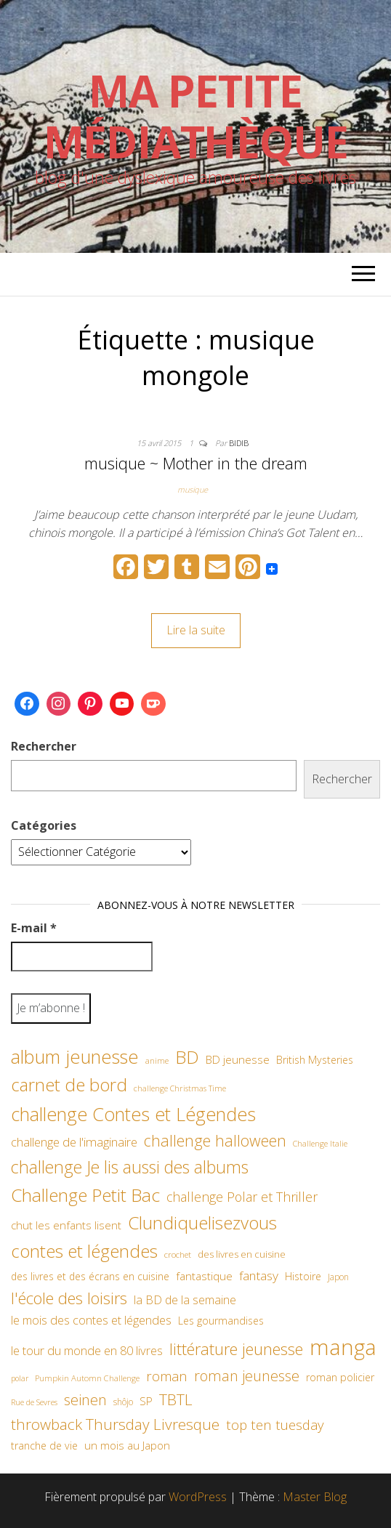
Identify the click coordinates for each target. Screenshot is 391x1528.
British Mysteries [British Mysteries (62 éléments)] (314, 1060)
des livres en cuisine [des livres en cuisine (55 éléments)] (242, 1254)
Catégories (43, 825)
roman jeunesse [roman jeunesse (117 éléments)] (246, 1376)
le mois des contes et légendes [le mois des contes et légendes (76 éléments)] (91, 1320)
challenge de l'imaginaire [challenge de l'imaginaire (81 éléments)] (74, 1141)
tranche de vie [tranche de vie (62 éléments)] (44, 1445)
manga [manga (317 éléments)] (343, 1347)
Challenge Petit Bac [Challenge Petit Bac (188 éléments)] (85, 1195)
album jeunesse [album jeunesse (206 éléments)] (75, 1056)
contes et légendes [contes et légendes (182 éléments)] (84, 1251)
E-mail (34, 928)
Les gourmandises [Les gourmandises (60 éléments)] (221, 1320)
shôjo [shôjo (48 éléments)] (123, 1402)
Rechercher (43, 746)
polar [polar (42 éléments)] (19, 1378)
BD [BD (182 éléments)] (187, 1057)
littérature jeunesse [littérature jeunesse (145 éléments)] (236, 1348)
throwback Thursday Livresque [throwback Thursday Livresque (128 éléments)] (115, 1424)
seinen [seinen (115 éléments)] (85, 1400)
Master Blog (315, 1497)
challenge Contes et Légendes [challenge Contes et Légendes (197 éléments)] (133, 1113)
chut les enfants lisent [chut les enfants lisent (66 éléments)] (66, 1225)
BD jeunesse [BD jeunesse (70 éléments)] (238, 1059)
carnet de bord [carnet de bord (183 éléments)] (69, 1084)
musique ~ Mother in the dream (195, 463)
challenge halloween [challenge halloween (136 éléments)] (215, 1140)
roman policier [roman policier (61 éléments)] (340, 1377)
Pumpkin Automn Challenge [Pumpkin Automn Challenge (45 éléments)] (87, 1378)
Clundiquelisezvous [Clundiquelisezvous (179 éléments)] (202, 1222)
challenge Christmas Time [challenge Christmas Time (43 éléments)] (180, 1088)
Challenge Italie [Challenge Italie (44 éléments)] (320, 1143)
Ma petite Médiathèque (196, 116)
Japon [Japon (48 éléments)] (338, 1277)
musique (192, 489)
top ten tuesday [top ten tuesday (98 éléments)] (275, 1424)
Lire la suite (195, 630)
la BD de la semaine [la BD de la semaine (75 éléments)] (185, 1300)
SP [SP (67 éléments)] (146, 1401)
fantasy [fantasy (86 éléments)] (258, 1275)
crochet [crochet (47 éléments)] (177, 1254)
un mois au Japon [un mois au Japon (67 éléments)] (127, 1445)
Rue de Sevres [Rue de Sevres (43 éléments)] (34, 1401)
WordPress (198, 1497)
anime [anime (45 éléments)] (157, 1060)
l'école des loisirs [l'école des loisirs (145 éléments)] (69, 1298)
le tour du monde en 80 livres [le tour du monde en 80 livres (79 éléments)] (87, 1350)
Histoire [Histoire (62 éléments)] (303, 1276)
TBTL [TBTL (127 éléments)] (176, 1399)
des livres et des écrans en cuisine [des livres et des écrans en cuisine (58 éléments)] (90, 1276)
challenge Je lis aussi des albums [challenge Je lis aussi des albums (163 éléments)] (130, 1167)
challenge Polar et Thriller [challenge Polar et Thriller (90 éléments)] (242, 1196)
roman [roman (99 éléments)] (167, 1376)
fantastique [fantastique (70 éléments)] (204, 1276)
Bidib (239, 442)
